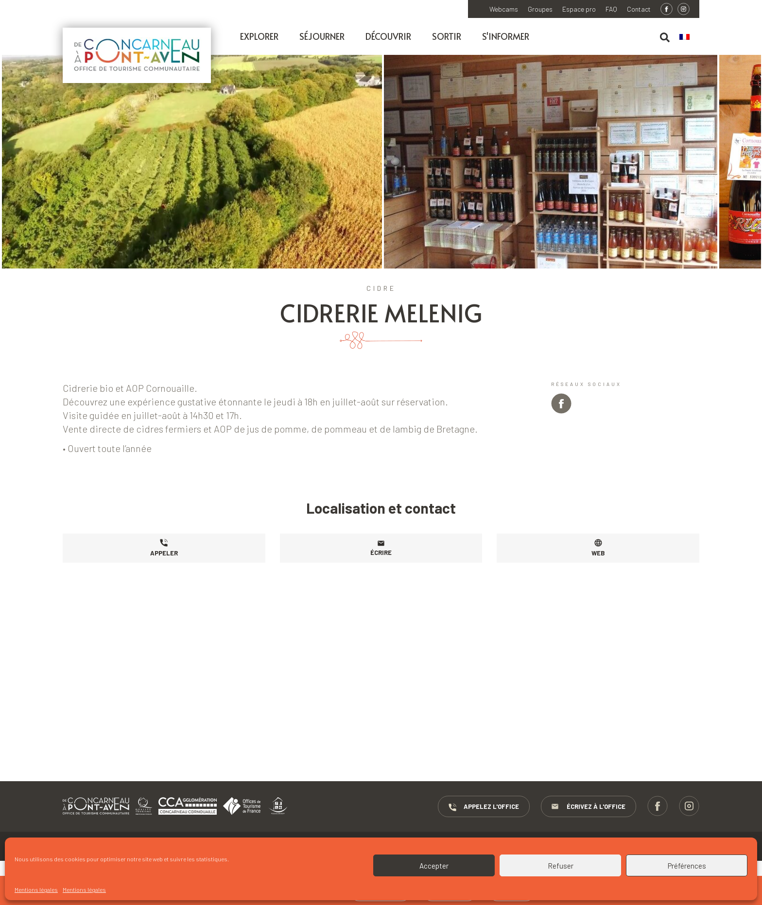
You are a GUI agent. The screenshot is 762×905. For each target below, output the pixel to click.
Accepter (434, 865)
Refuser (560, 865)
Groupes (540, 9)
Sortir (446, 36)
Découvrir (388, 36)
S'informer (505, 36)
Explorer (259, 36)
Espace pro (579, 9)
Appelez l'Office (484, 807)
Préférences (687, 865)
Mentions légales (36, 889)
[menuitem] (689, 37)
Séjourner (322, 36)
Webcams (503, 9)
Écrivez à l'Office (588, 807)
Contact (639, 9)
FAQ (611, 9)
